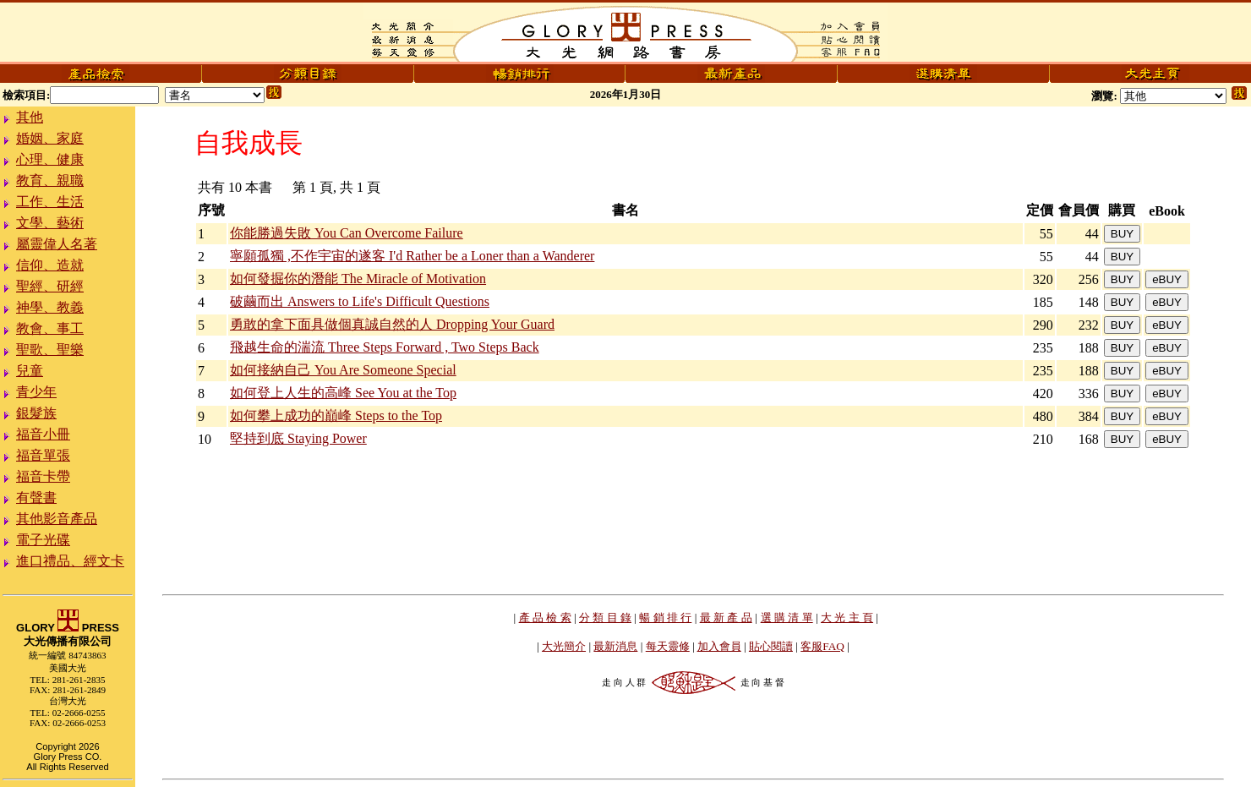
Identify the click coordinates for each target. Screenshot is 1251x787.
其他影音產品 (56, 518)
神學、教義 (50, 307)
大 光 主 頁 (847, 617)
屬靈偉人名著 (56, 244)
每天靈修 (668, 646)
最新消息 (615, 646)
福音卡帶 (43, 476)
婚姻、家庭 (50, 138)
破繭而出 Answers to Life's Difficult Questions (359, 301)
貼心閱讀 (771, 646)
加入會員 (719, 646)
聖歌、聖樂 (50, 349)
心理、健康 (50, 159)
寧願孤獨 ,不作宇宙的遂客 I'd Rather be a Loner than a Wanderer (412, 256)
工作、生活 (50, 201)
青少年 (36, 392)
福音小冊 (43, 434)
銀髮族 (36, 413)
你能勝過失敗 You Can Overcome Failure (346, 233)
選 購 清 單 (787, 617)
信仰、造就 (50, 265)
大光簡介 (564, 646)
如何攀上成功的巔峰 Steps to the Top (336, 415)
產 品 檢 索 (545, 617)
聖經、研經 (50, 286)
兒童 (29, 370)
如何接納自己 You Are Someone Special (343, 370)
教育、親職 (50, 180)
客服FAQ (822, 646)
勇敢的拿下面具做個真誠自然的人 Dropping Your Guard (392, 324)
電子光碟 (43, 540)
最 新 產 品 (726, 617)
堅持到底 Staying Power (298, 438)
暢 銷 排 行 (665, 617)
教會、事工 (50, 328)
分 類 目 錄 (605, 617)
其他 (29, 117)
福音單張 (43, 455)
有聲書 (36, 497)
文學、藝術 (50, 223)
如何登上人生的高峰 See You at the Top (343, 392)
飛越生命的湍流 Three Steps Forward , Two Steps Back (384, 347)
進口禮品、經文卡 (70, 561)
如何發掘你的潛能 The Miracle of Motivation (358, 278)
